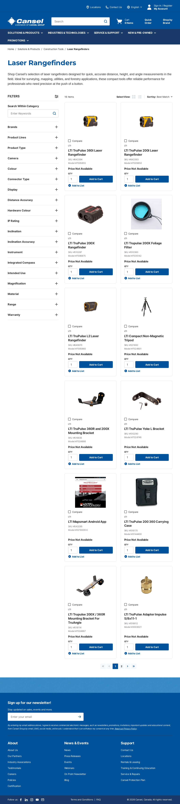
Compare (77, 140)
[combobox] (80, 21)
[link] (103, 666)
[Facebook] (21, 800)
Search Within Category (23, 106)
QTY (70, 173)
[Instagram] (31, 800)
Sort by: (151, 96)
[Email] (42, 800)
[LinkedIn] (26, 800)
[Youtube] (37, 800)
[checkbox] (69, 140)
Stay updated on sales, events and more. (30, 709)
